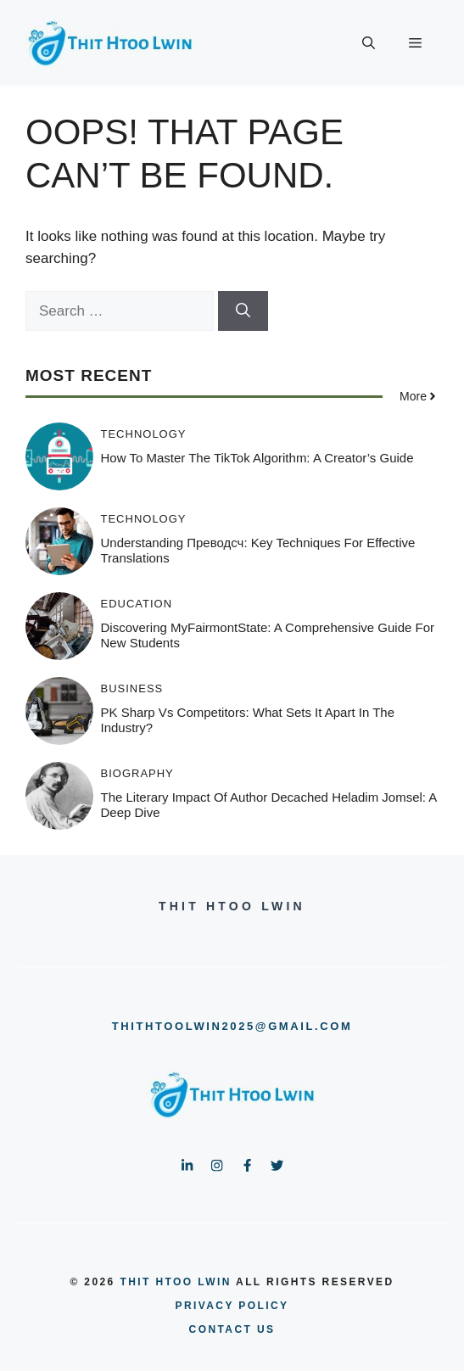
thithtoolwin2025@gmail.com (232, 1026)
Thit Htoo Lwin (175, 1282)
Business (132, 688)
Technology (144, 433)
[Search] (243, 311)
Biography (137, 773)
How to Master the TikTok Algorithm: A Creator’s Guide (257, 457)
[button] (368, 43)
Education (137, 603)
